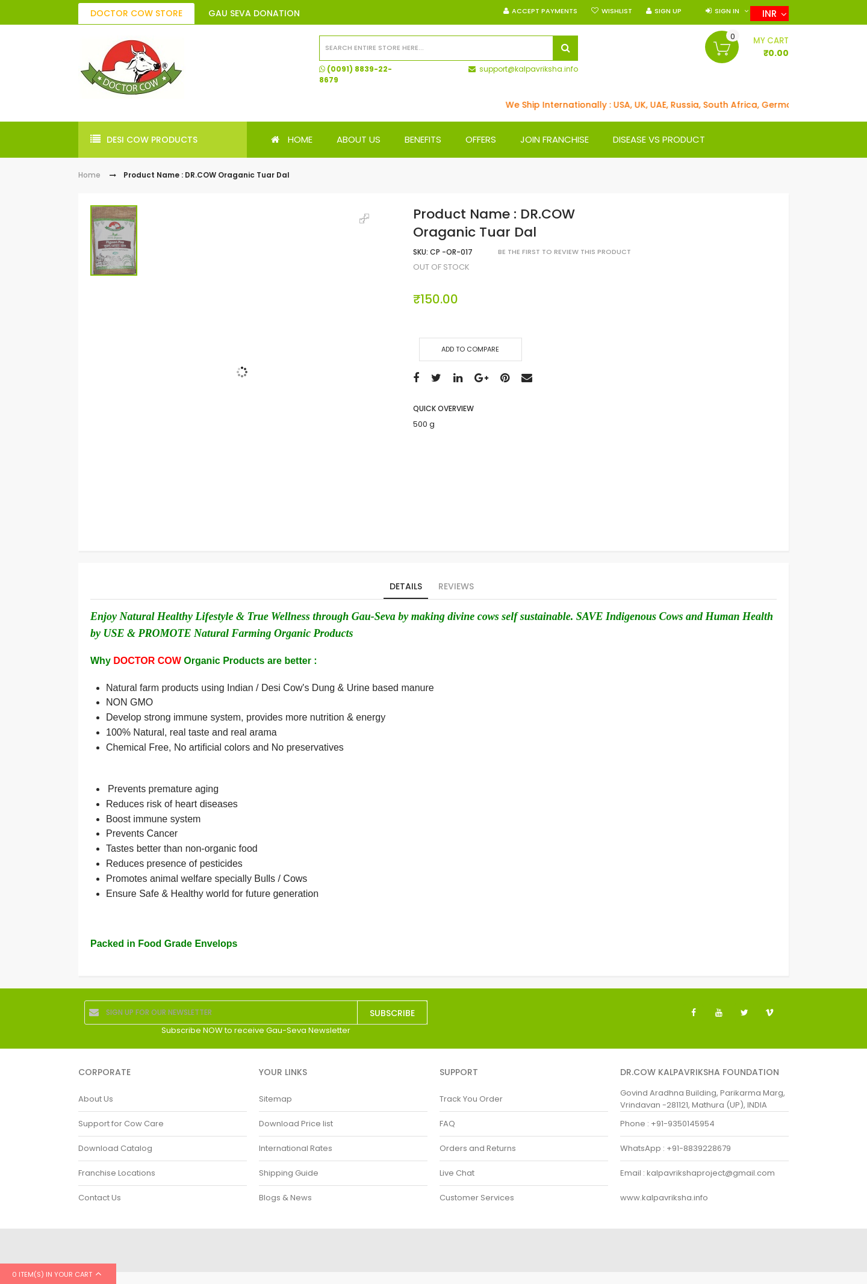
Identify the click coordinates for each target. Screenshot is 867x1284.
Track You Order (471, 1099)
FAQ (447, 1123)
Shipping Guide (289, 1173)
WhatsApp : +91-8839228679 (675, 1148)
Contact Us (99, 1197)
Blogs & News (285, 1197)
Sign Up (668, 11)
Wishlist (616, 11)
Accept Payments (544, 11)
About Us (95, 1099)
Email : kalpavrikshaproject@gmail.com (697, 1173)
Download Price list (296, 1123)
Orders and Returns (478, 1148)
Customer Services (477, 1197)
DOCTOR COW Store (136, 13)
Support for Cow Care (121, 1123)
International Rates (295, 1148)
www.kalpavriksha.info (664, 1197)
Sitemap (275, 1099)
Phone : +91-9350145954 (667, 1123)
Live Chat (457, 1173)
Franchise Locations (116, 1173)
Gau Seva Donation (254, 13)
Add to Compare (470, 349)
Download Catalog (115, 1148)
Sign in (727, 11)
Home (89, 175)
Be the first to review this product (564, 252)
